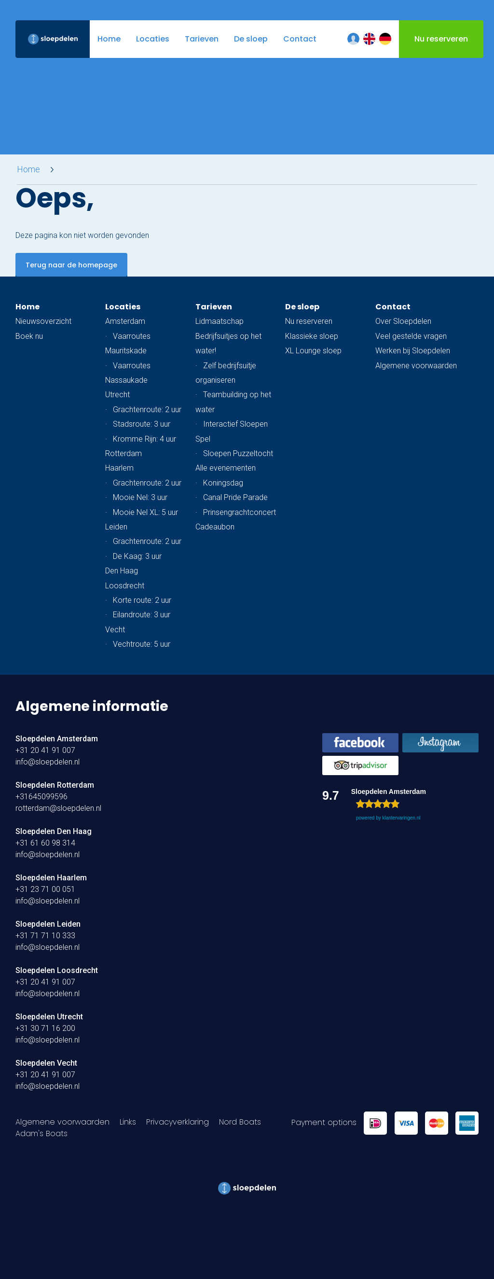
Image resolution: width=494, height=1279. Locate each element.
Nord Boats (240, 1121)
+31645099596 (41, 796)
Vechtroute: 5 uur (141, 644)
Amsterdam (125, 321)
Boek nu (29, 336)
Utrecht (117, 394)
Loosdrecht (124, 585)
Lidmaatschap (219, 321)
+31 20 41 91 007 (45, 750)
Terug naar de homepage (71, 265)
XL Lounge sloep (313, 350)
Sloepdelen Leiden (48, 924)
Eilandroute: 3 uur (141, 614)
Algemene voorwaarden (416, 365)
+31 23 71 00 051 (45, 889)
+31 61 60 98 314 (45, 843)
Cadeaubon (214, 526)
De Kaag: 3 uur (137, 556)
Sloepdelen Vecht (46, 1063)
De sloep (302, 306)
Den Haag (121, 570)
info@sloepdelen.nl (47, 761)
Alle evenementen (225, 468)
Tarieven (213, 306)
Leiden (116, 526)
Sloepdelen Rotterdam (54, 785)
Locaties (122, 306)
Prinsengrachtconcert (239, 512)
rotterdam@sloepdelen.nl (58, 808)
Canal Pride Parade (235, 497)
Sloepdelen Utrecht (49, 1016)
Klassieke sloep (311, 336)
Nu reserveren (308, 321)
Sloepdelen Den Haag (53, 831)
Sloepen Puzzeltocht (238, 453)
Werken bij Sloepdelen (412, 350)
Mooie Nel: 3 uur (140, 497)
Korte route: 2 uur (142, 600)
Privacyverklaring (177, 1121)
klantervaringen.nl (401, 817)
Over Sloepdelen (403, 321)
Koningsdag (223, 482)
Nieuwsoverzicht (43, 321)
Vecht (115, 629)
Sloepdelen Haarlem (51, 877)
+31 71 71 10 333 (45, 935)
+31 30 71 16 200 (45, 1028)
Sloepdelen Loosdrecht (56, 970)
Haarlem (119, 468)
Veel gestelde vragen (411, 336)
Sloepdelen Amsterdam (56, 738)
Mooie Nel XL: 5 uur (145, 512)
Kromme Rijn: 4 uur (144, 439)
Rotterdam (123, 453)
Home (28, 169)
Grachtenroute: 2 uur (147, 409)
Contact (393, 306)
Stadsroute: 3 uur (141, 424)
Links (128, 1121)
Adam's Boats (41, 1133)
